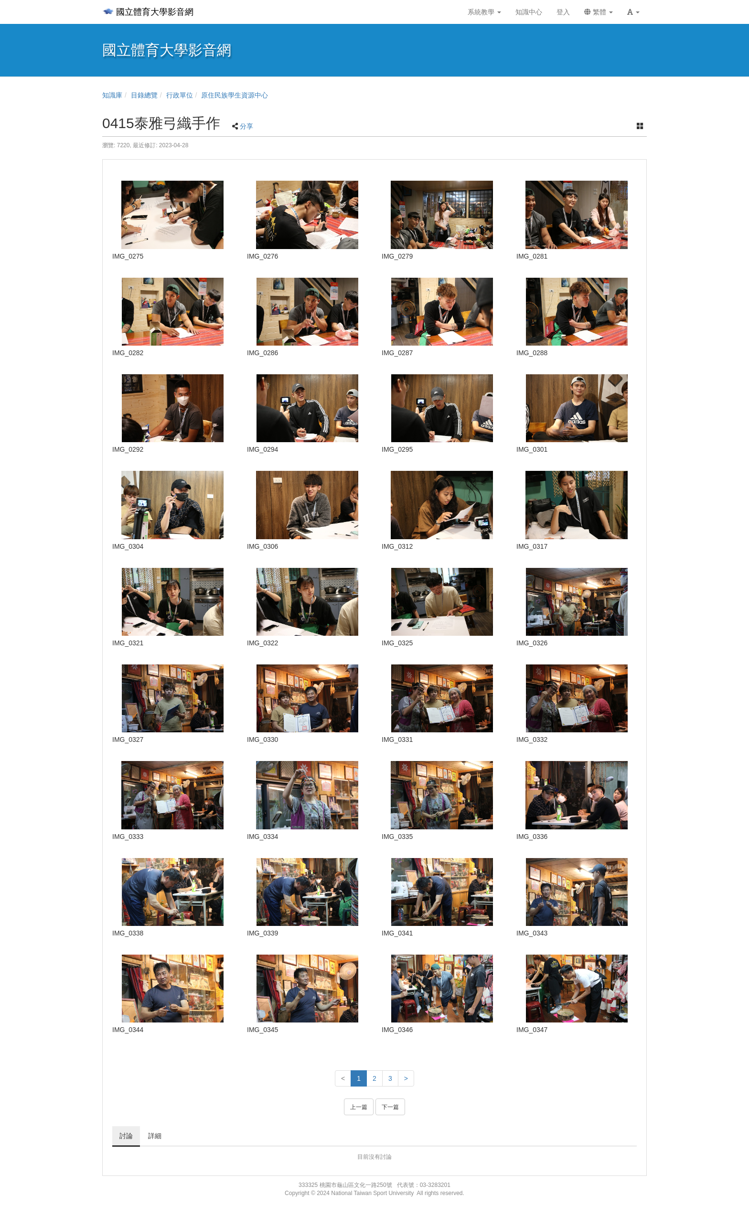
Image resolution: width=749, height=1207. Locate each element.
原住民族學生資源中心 (234, 95)
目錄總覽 (144, 95)
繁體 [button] (598, 12)
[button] (633, 12)
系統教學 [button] (484, 12)
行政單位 (179, 95)
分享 (246, 126)
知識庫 (112, 95)
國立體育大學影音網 (147, 12)
